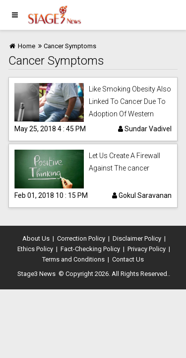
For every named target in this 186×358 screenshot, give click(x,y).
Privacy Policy (146, 249)
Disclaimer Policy (137, 238)
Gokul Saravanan (142, 195)
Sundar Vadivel (145, 129)
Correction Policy (81, 238)
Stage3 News (36, 273)
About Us (36, 238)
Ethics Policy (35, 249)
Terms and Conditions (73, 259)
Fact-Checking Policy (90, 249)
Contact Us (128, 259)
